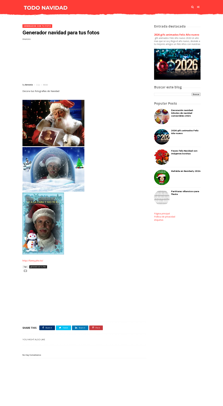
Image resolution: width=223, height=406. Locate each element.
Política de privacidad (164, 216)
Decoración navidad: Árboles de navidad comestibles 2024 (182, 113)
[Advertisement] (84, 62)
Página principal (162, 213)
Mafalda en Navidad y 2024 (186, 171)
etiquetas (158, 219)
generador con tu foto (37, 26)
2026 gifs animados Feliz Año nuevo (176, 34)
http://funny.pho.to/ (32, 260)
